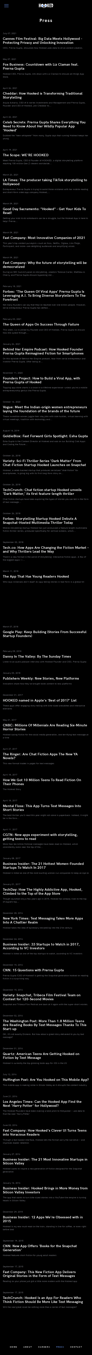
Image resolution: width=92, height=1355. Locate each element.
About (27, 1347)
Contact (76, 1347)
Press (60, 1347)
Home (13, 1347)
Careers (44, 1347)
